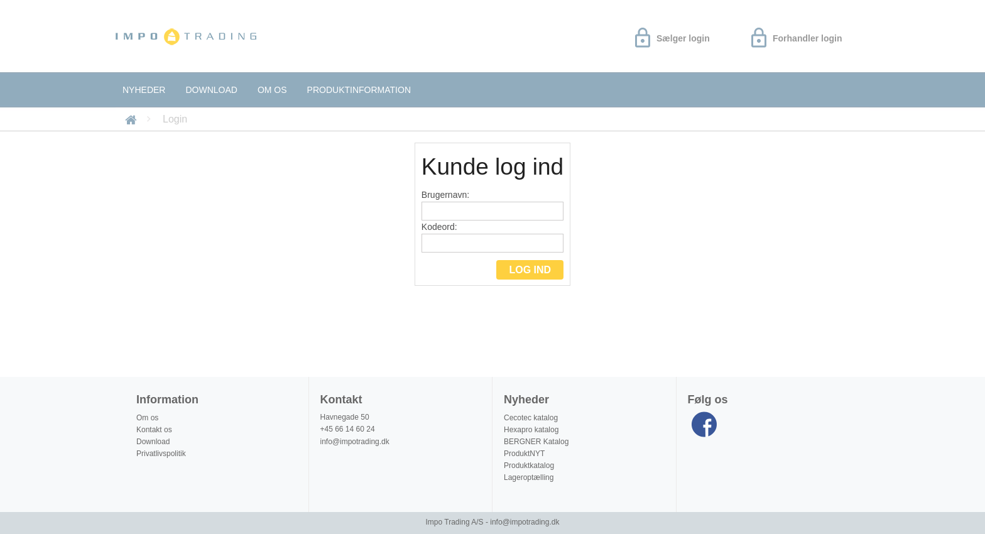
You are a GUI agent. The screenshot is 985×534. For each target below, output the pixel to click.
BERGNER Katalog (536, 441)
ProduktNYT (524, 453)
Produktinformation (359, 90)
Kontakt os (154, 429)
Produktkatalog (529, 465)
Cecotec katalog (531, 417)
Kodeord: (492, 237)
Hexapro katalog (531, 429)
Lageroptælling (528, 477)
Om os (272, 90)
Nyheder (143, 90)
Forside (133, 119)
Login (175, 119)
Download (211, 90)
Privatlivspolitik (161, 453)
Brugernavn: (492, 205)
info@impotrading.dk (354, 441)
